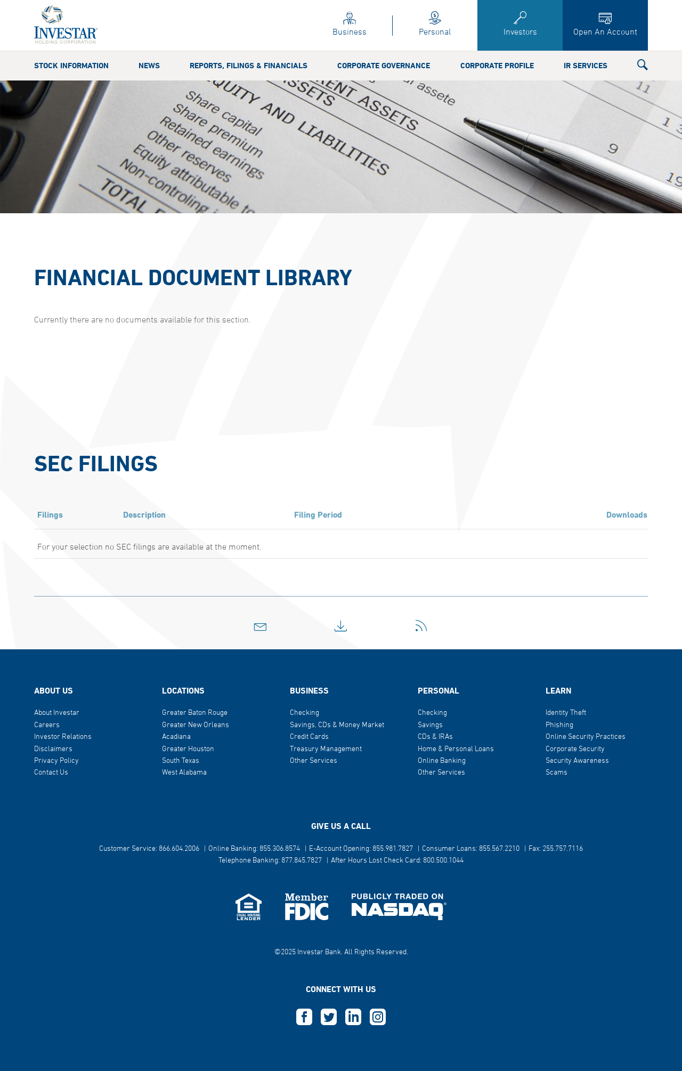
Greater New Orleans (195, 725)
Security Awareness (577, 761)
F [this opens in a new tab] (304, 1017)
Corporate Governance (383, 66)
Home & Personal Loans (456, 749)
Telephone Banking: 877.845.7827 (270, 860)
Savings (430, 725)
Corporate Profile (497, 66)
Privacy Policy (56, 761)
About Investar (56, 713)
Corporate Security (575, 749)
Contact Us (51, 772)
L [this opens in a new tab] (353, 1017)
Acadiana (176, 737)
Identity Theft (566, 713)
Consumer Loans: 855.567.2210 (470, 848)
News (149, 66)
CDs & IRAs (435, 737)
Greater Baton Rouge (195, 713)
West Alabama (184, 772)
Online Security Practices (586, 737)
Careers (47, 725)
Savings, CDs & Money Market (337, 725)
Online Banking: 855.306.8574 (254, 848)
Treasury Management (326, 749)
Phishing (559, 725)
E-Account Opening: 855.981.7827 (361, 848)
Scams (556, 772)
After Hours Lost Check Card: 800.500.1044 (397, 860)
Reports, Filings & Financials (248, 66)
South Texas (180, 761)
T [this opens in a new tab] (329, 1017)
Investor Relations (63, 737)
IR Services (585, 66)
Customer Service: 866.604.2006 (149, 848)
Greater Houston (188, 749)
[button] (642, 67)
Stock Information (71, 66)
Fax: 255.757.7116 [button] (556, 848)
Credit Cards (309, 737)
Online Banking (442, 761)
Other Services (313, 761)
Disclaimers (53, 749)
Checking (304, 713)
